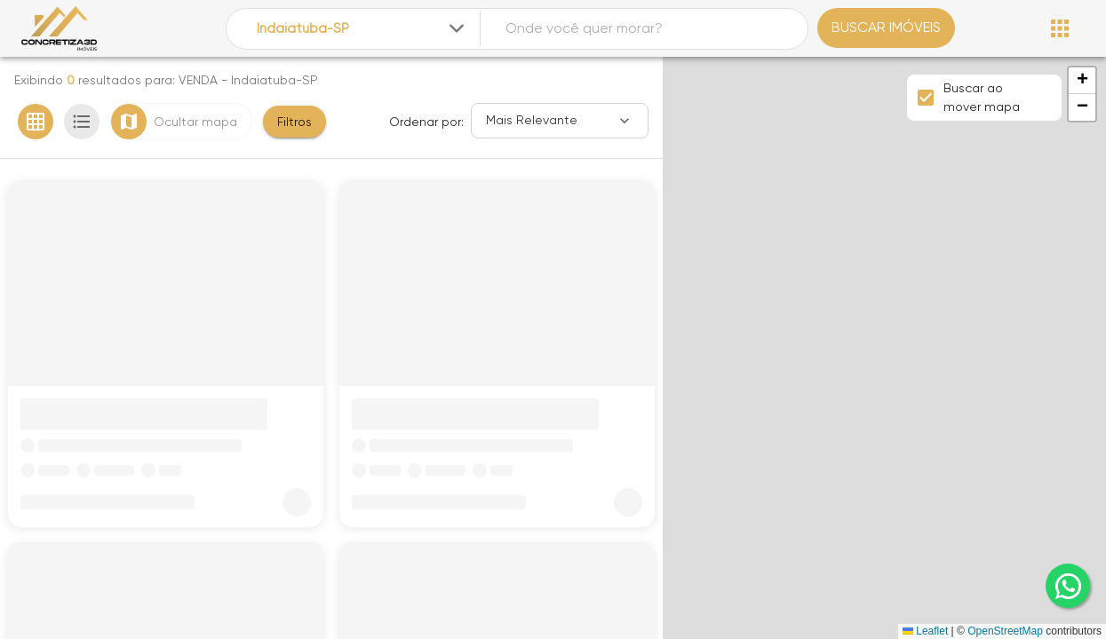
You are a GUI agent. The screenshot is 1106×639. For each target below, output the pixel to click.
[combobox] (362, 29)
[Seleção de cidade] (362, 29)
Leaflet (925, 631)
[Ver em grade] (35, 121)
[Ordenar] (559, 120)
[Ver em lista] (81, 121)
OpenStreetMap (1005, 631)
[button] (1082, 80)
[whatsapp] (1068, 586)
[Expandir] (456, 28)
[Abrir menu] (1060, 28)
